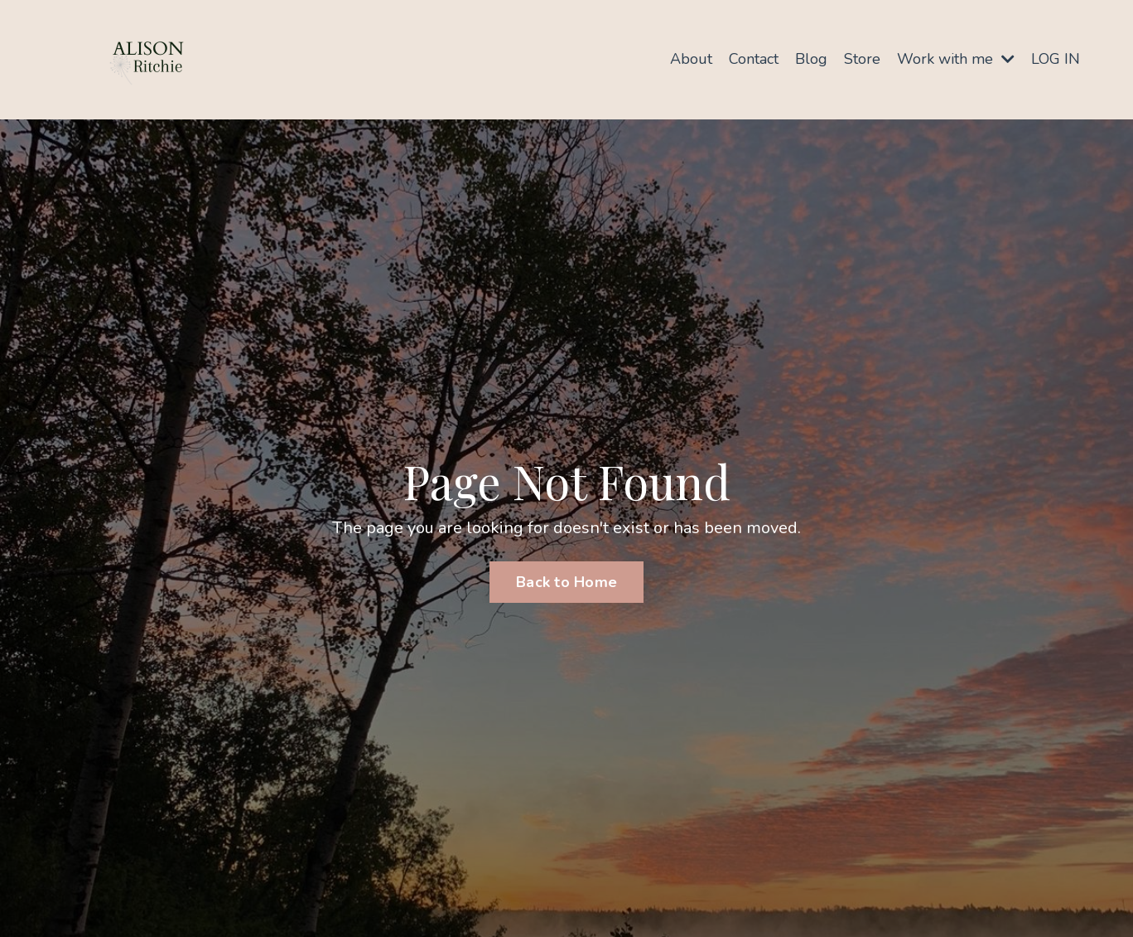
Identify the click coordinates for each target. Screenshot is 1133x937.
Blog (811, 59)
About (691, 59)
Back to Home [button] (566, 582)
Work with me (956, 59)
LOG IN (1055, 59)
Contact (754, 59)
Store (862, 59)
